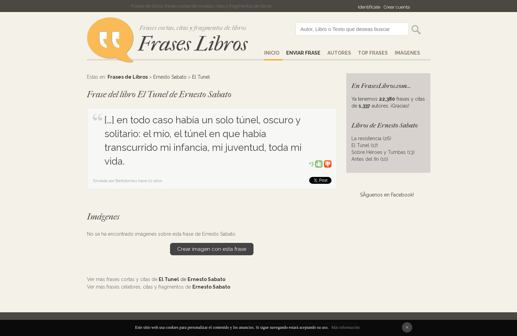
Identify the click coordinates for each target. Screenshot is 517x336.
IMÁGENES (407, 53)
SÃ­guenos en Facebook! (387, 195)
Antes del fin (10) (369, 159)
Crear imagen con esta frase (211, 249)
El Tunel (201, 77)
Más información (345, 327)
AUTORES (339, 53)
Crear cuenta (397, 7)
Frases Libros (192, 44)
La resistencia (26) (371, 138)
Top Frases (373, 53)
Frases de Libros (128, 77)
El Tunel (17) (364, 145)
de (192, 279)
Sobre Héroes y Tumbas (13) (383, 152)
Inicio (271, 53)
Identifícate (369, 7)
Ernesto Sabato (170, 77)
